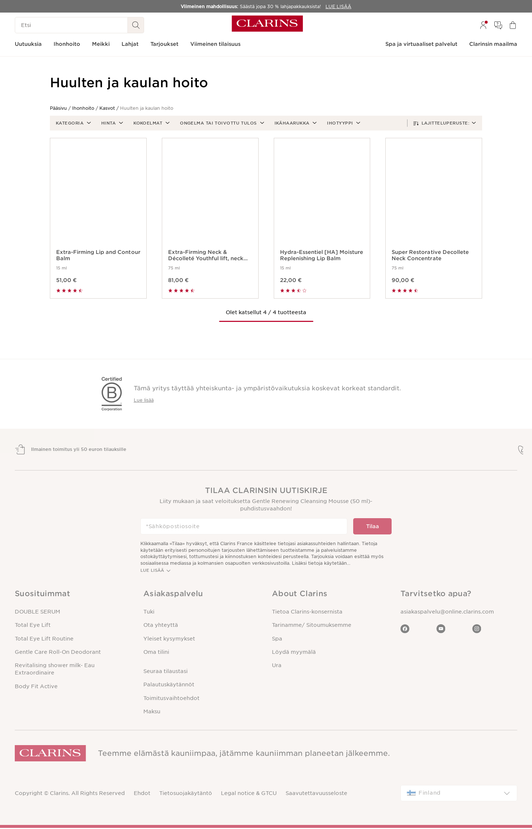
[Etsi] (71, 25)
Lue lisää (144, 400)
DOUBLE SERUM (37, 613)
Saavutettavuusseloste (316, 794)
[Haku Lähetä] (136, 25)
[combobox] (458, 794)
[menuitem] (483, 25)
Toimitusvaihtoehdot (171, 699)
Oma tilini (156, 653)
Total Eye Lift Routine (44, 639)
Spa (277, 639)
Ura (277, 666)
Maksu (151, 713)
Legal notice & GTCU (249, 794)
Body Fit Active (36, 687)
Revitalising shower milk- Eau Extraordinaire (55, 670)
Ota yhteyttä (160, 626)
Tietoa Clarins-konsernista (307, 613)
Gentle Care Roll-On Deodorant (58, 653)
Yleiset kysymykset (169, 639)
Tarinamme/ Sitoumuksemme (311, 626)
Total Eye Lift (33, 626)
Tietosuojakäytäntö (185, 794)
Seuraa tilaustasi (165, 672)
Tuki (148, 613)
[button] (72, 123)
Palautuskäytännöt (168, 686)
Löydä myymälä (294, 653)
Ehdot (142, 794)
